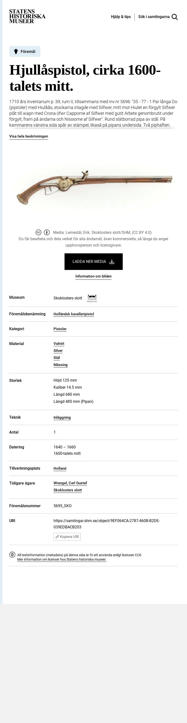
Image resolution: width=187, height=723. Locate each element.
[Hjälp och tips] (121, 17)
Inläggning (62, 417)
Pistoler (60, 329)
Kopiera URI (67, 537)
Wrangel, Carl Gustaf (70, 483)
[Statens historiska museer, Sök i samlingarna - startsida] (27, 16)
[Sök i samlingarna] (158, 17)
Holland (60, 468)
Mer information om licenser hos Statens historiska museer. (61, 559)
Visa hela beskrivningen (28, 136)
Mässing (61, 365)
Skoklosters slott (68, 490)
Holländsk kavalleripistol (74, 314)
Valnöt (59, 343)
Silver (58, 350)
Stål (57, 358)
